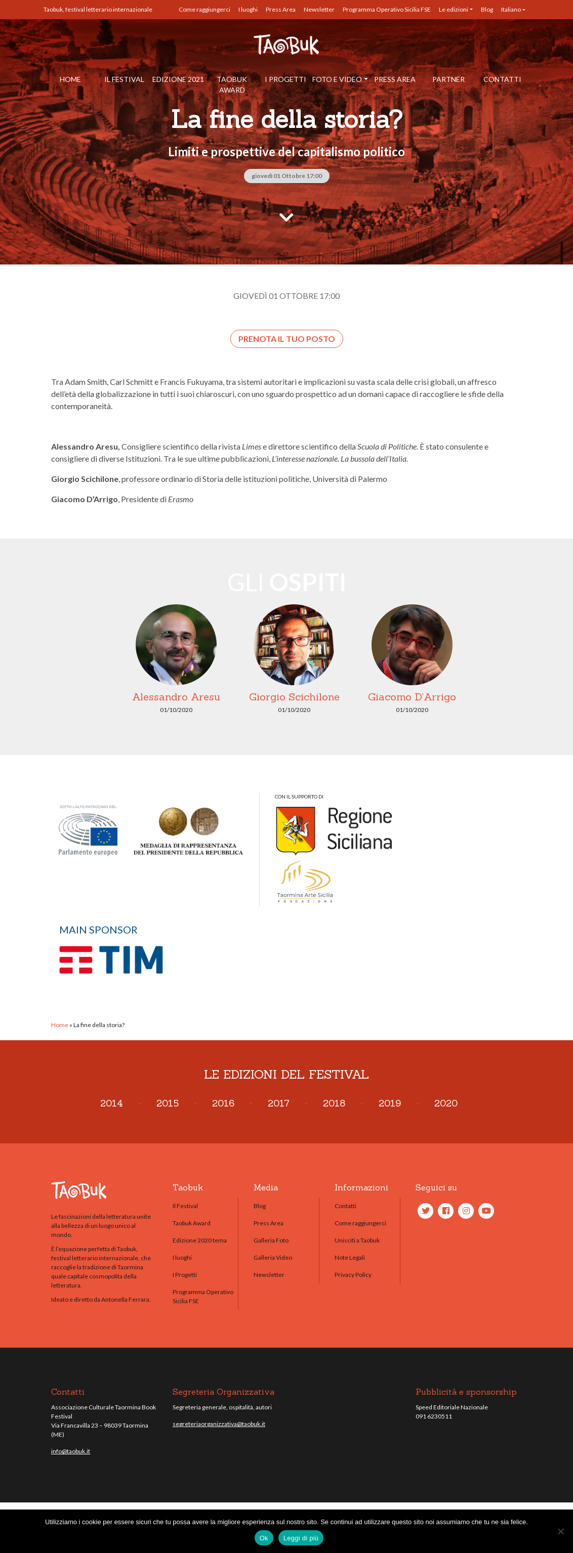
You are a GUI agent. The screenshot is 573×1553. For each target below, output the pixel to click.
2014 (111, 1103)
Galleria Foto (271, 1240)
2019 (390, 1103)
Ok (264, 1538)
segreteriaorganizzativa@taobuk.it (219, 1424)
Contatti (502, 79)
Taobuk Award (232, 84)
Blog (487, 9)
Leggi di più (301, 1538)
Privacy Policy (353, 1274)
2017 (279, 1103)
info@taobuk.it (70, 1451)
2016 (223, 1103)
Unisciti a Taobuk (357, 1240)
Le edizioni (453, 9)
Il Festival (124, 79)
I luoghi (248, 9)
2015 (167, 1103)
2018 (334, 1103)
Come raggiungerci (204, 9)
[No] (560, 1531)
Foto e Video (337, 79)
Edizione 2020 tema (200, 1240)
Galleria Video (273, 1257)
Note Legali (350, 1257)
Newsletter (319, 9)
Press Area (281, 9)
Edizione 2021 (178, 79)
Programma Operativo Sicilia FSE (387, 9)
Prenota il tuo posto (286, 338)
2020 (446, 1103)
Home (70, 79)
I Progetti (285, 79)
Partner (448, 79)
